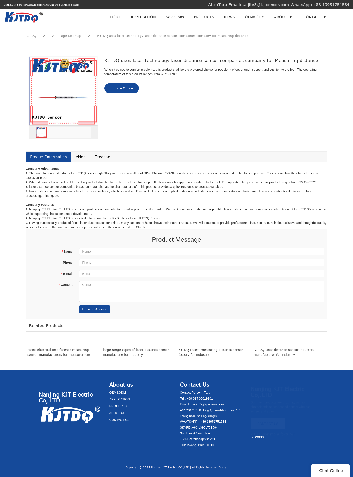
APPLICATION (143, 17)
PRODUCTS (204, 17)
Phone (68, 262)
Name (67, 251)
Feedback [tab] (103, 157)
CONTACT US (315, 17)
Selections (175, 17)
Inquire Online (121, 88)
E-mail (66, 273)
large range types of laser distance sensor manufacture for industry (136, 355)
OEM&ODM (254, 17)
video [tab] (81, 157)
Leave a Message (94, 309)
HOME (115, 17)
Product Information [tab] (48, 157)
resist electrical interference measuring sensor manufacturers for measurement (59, 355)
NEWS (229, 17)
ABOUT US (284, 17)
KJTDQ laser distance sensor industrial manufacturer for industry (284, 355)
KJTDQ (31, 36)
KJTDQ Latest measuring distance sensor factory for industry (210, 355)
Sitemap (257, 437)
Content (65, 284)
